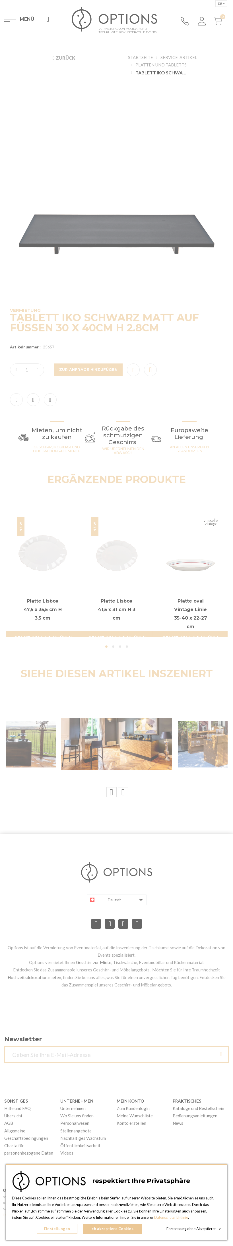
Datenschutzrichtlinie (171, 1218)
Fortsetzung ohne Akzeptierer (193, 1229)
